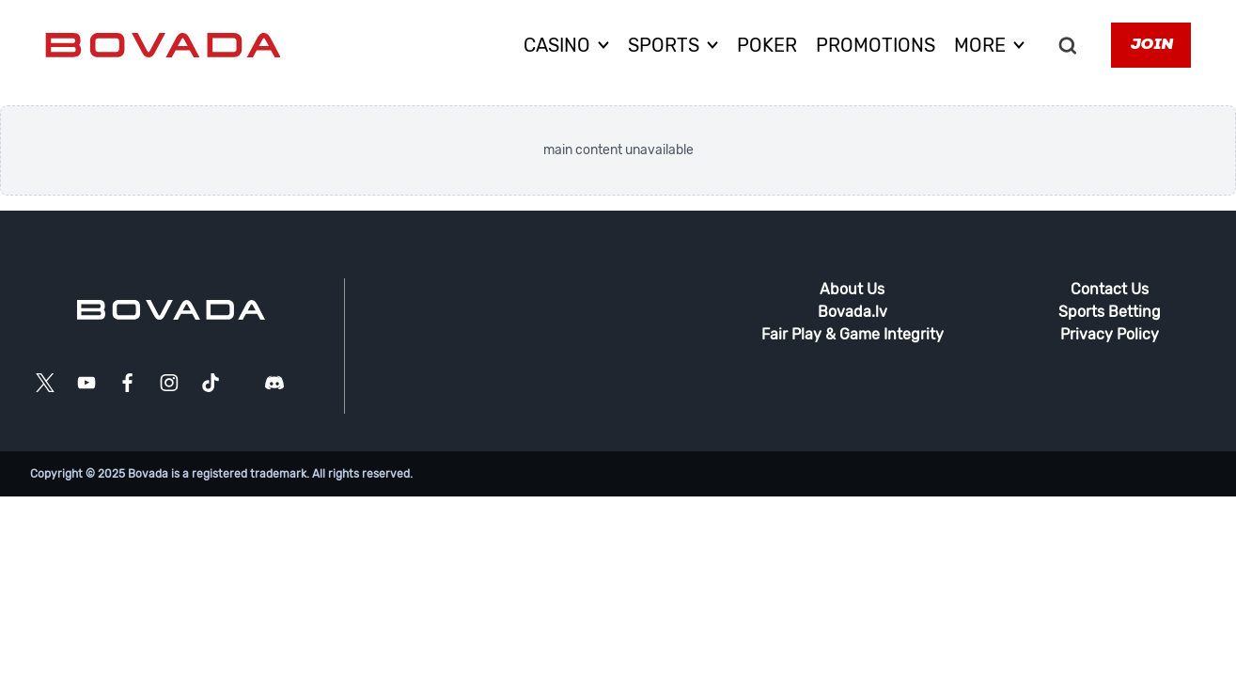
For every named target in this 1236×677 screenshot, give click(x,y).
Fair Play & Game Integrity (852, 334)
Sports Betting (1109, 312)
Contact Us (1110, 289)
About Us (852, 289)
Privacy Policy (1109, 334)
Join (1151, 45)
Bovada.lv (852, 312)
